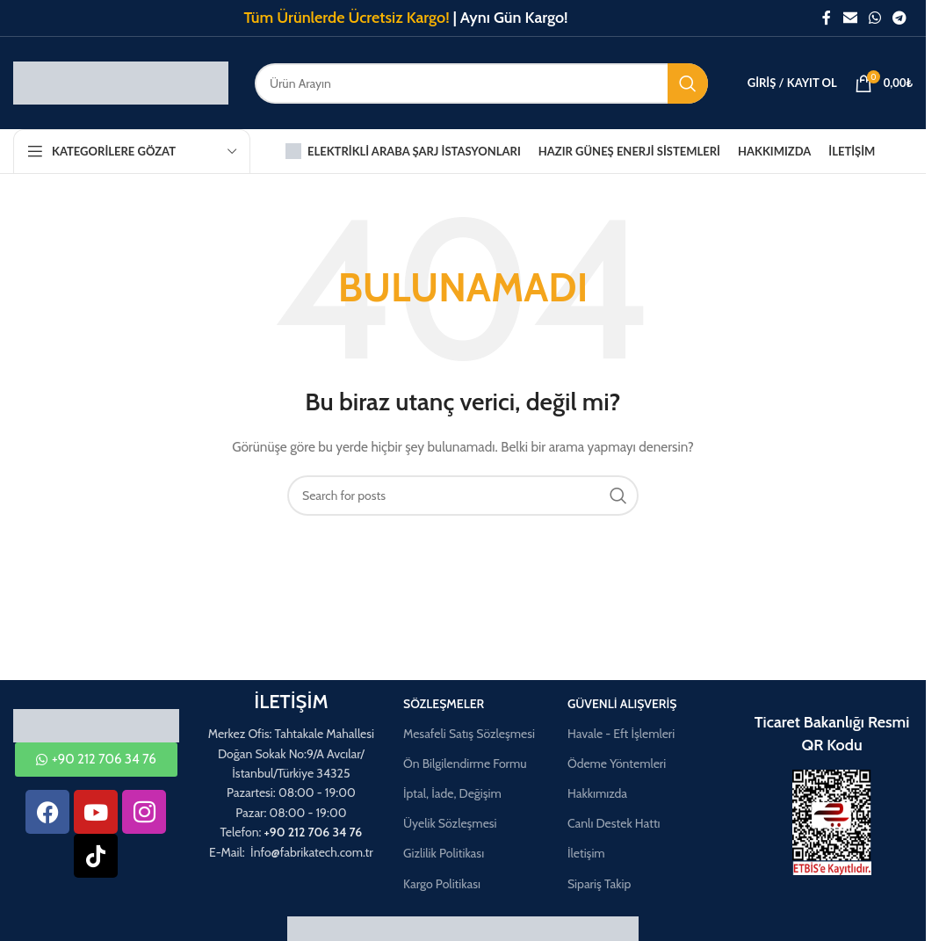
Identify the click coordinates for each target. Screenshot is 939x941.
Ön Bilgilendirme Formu (465, 763)
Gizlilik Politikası (443, 853)
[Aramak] (481, 83)
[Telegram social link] (900, 18)
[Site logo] (120, 82)
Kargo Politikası (441, 884)
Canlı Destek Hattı (614, 823)
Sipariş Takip (599, 884)
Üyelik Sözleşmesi (450, 823)
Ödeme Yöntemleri (616, 763)
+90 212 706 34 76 (313, 832)
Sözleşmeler (443, 704)
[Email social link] (850, 18)
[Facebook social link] (826, 18)
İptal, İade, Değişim (452, 793)
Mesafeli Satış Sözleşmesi (469, 734)
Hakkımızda (597, 793)
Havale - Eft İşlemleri (621, 734)
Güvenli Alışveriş (622, 704)
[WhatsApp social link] (874, 18)
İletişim (586, 853)
